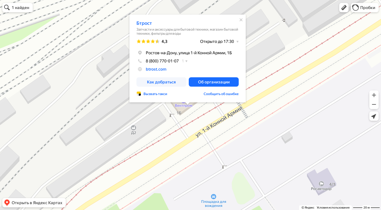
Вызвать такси (155, 94)
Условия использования (333, 207)
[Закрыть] (241, 20)
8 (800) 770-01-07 (157, 61)
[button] (344, 7)
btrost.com (156, 69)
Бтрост (144, 23)
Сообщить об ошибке (221, 94)
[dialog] (187, 58)
